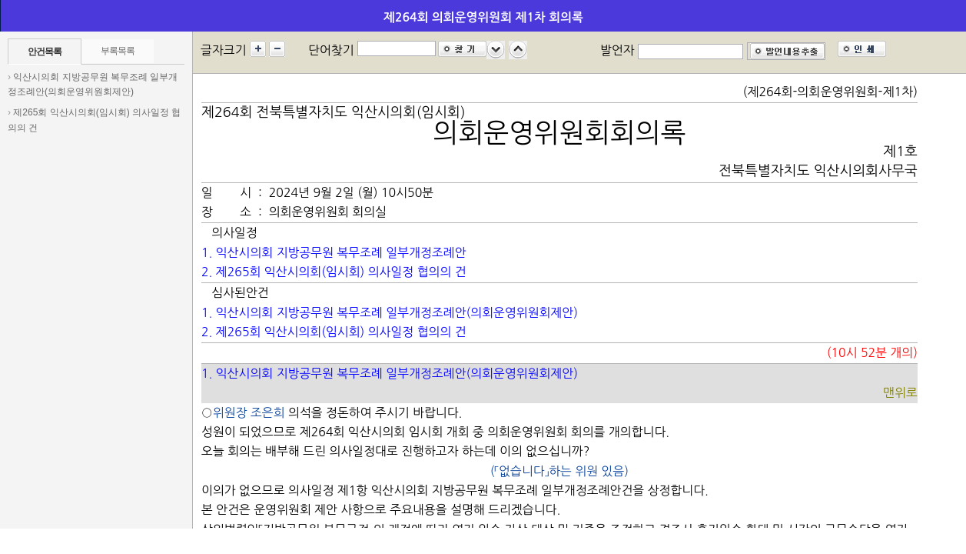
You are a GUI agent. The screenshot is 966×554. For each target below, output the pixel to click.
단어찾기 (331, 50)
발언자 (617, 50)
